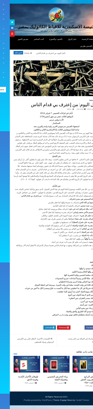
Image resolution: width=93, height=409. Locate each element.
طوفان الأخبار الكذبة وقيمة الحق (18, 378)
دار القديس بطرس (77, 46)
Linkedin (39, 328)
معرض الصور (13, 39)
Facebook (82, 328)
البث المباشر (29, 39)
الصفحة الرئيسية (78, 39)
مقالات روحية (83, 100)
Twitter (68, 328)
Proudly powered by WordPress (28, 400)
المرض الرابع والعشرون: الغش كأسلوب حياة (79, 379)
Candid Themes (72, 400)
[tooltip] (2, 22)
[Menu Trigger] (85, 5)
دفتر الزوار (62, 39)
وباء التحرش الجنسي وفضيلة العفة (48, 378)
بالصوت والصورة (46, 39)
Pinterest (54, 328)
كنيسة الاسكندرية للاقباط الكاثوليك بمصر (46, 26)
